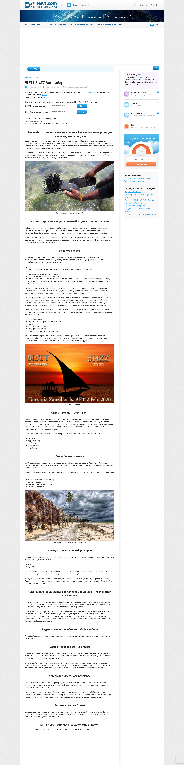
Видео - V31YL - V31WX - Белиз (139, 200)
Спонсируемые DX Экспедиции (103, 25)
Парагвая (139, 77)
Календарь (62, 25)
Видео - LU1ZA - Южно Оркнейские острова (135, 204)
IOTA (71, 25)
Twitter (151, 5)
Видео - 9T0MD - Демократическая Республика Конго (139, 194)
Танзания (89, 92)
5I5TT (27, 77)
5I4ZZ (31, 77)
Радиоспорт (42, 25)
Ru (151, 25)
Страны (121, 25)
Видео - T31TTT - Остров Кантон (140, 214)
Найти (82, 106)
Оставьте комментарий (78, 87)
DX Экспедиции (81, 25)
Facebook (156, 5)
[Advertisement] (92, 45)
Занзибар (37, 77)
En (156, 25)
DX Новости (30, 25)
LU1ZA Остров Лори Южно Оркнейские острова (137, 179)
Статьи (53, 25)
